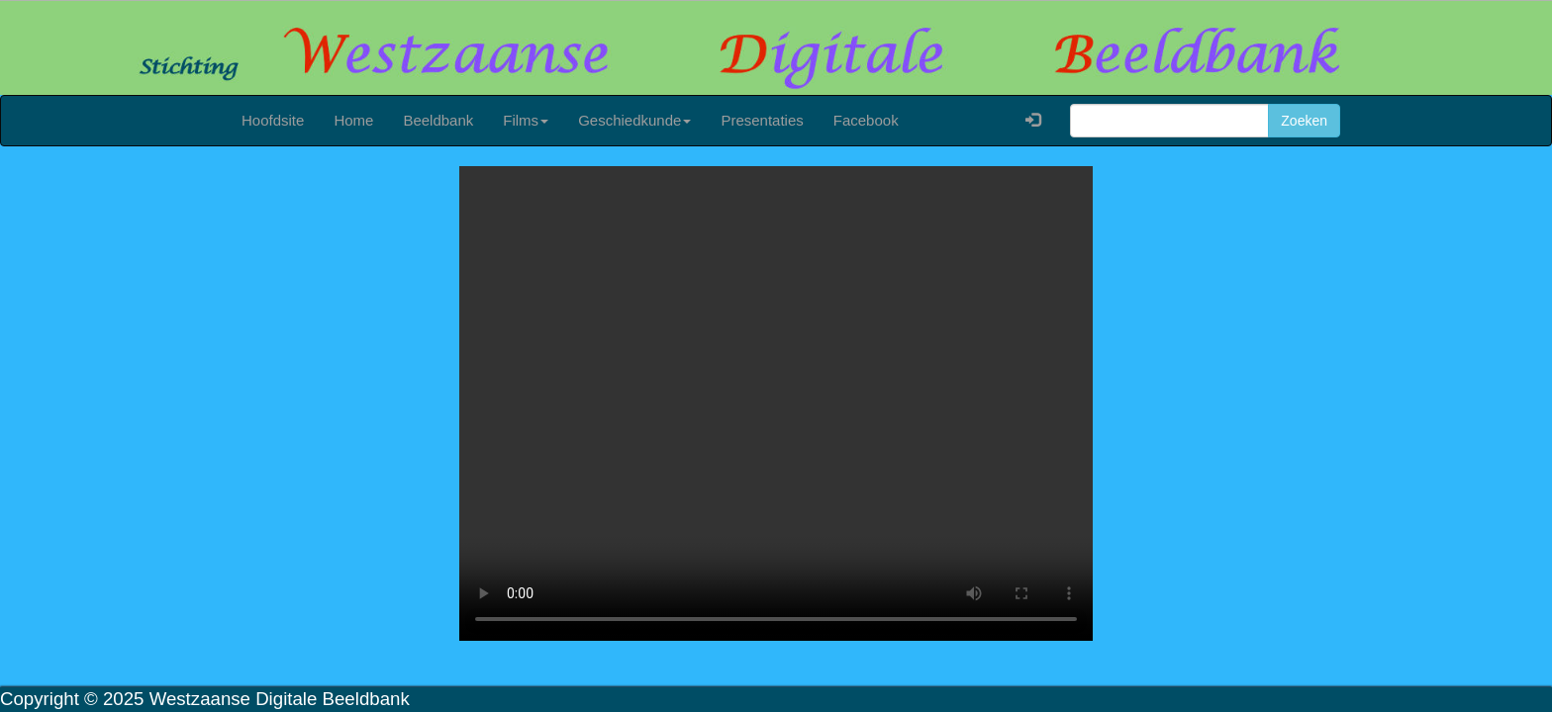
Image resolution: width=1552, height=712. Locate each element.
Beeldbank (438, 120)
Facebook (866, 120)
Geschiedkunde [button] (634, 120)
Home (353, 120)
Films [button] (525, 120)
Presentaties (762, 120)
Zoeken (1304, 121)
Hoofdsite (273, 120)
